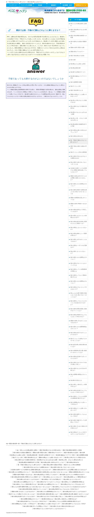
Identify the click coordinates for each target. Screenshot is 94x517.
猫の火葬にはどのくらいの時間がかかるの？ (78, 216)
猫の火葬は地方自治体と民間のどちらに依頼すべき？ (78, 222)
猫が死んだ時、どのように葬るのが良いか (78, 119)
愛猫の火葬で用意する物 (77, 47)
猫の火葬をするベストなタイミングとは (78, 264)
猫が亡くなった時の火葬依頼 (78, 152)
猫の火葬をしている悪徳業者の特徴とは (78, 270)
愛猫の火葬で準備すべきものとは (78, 204)
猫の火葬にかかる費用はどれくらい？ (78, 282)
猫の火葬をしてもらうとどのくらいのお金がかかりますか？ (78, 302)
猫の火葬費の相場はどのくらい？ (78, 375)
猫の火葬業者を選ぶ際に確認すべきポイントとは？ (78, 351)
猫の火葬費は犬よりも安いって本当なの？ (78, 403)
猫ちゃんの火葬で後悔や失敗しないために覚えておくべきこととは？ (78, 295)
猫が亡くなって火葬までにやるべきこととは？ (78, 339)
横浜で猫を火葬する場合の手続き (78, 147)
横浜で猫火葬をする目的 (77, 55)
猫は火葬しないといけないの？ (78, 252)
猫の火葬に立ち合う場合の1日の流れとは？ (78, 427)
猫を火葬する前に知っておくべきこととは (78, 163)
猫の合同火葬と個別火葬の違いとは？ (78, 345)
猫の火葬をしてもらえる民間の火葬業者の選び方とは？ (78, 397)
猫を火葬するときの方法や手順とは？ (78, 369)
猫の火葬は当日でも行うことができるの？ (78, 333)
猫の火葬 (72, 59)
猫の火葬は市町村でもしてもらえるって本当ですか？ (78, 315)
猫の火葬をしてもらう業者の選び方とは (78, 276)
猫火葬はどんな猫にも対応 (78, 64)
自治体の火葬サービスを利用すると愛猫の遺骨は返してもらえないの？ (78, 170)
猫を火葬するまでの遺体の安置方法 (78, 107)
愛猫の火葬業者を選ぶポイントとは (78, 198)
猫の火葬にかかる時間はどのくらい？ (78, 184)
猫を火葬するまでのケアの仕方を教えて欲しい (78, 363)
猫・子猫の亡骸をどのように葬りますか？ (78, 141)
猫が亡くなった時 (75, 86)
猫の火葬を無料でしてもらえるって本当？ (78, 415)
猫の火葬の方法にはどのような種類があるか (78, 157)
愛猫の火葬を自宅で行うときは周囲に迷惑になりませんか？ (78, 177)
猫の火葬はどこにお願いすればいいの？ (78, 409)
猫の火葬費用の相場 (76, 82)
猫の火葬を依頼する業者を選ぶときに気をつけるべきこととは (78, 191)
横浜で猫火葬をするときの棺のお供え (78, 30)
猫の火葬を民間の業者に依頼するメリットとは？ (78, 309)
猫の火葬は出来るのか (76, 136)
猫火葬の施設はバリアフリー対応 (78, 77)
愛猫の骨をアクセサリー (77, 51)
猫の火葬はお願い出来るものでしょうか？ (78, 131)
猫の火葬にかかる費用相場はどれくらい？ (78, 327)
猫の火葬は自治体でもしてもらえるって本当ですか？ (78, 391)
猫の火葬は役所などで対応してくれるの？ (78, 210)
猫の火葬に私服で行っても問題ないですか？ (78, 421)
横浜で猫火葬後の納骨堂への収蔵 (78, 36)
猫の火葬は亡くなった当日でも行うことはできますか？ (78, 433)
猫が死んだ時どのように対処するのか (78, 101)
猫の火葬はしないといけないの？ (78, 228)
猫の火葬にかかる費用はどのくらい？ (78, 258)
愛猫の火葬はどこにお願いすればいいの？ (78, 95)
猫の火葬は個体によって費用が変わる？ (78, 234)
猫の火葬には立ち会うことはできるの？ (78, 240)
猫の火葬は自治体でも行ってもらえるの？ (78, 357)
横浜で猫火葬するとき (76, 90)
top (17, 450)
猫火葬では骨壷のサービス (78, 72)
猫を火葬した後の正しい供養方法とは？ (78, 385)
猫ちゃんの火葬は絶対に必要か (78, 24)
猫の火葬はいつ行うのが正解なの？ (78, 246)
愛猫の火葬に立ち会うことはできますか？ (78, 321)
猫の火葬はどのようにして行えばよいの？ (78, 288)
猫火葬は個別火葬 (75, 68)
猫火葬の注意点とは (76, 380)
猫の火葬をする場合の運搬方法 (78, 42)
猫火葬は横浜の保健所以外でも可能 (78, 125)
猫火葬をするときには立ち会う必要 (78, 113)
